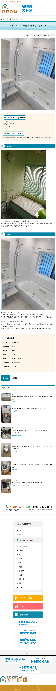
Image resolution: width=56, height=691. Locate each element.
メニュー (28, 653)
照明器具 (21, 575)
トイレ (21, 558)
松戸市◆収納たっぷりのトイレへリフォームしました (29, 408)
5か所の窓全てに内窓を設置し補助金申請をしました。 (29, 483)
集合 (20, 534)
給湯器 (21, 567)
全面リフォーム (23, 546)
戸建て (21, 530)
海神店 (15, 378)
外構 (20, 583)
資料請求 (24, 614)
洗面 (20, 563)
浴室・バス (22, 554)
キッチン (21, 550)
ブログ (23, 606)
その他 (21, 587)
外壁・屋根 (22, 579)
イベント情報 (26, 598)
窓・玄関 (21, 571)
